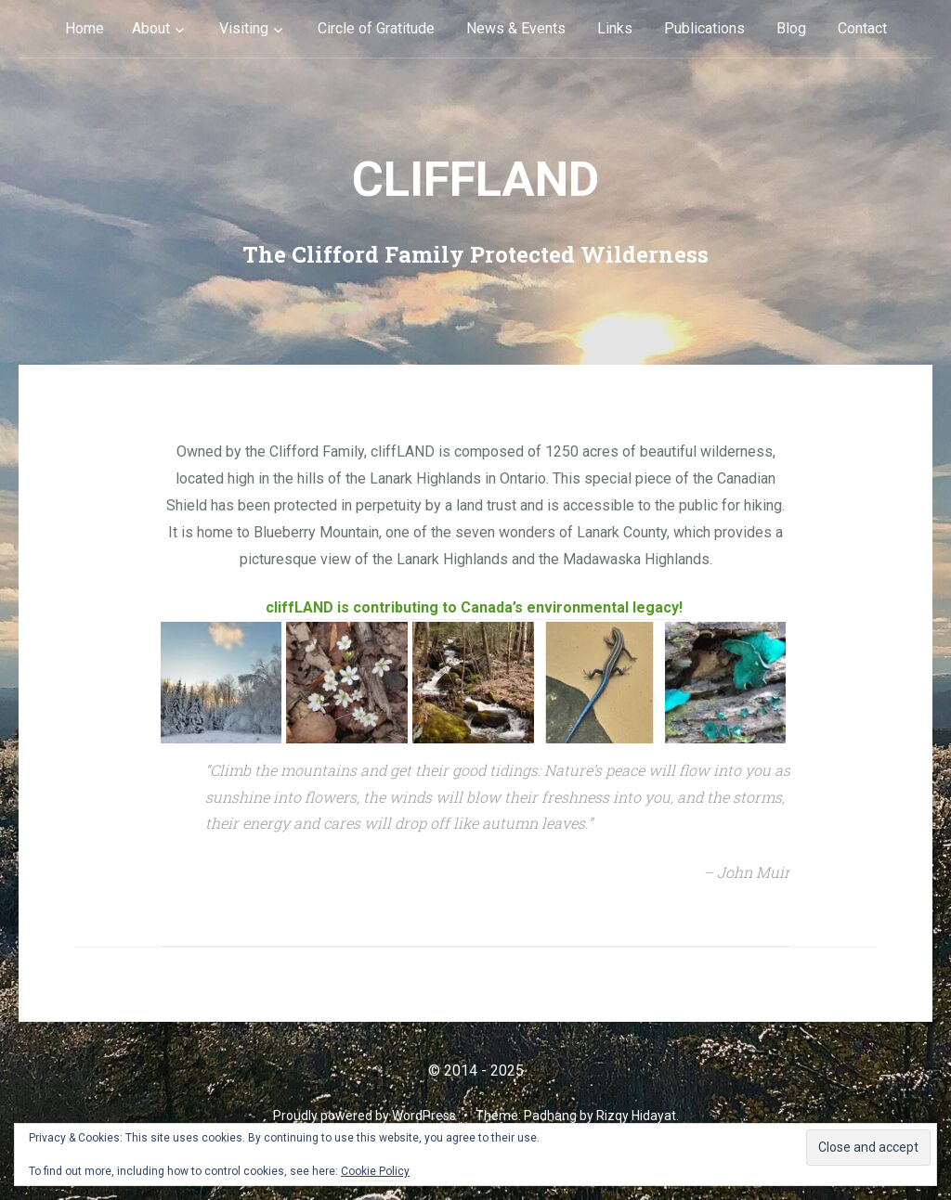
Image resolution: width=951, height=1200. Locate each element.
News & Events (516, 28)
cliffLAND (475, 179)
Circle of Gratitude (376, 28)
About (151, 28)
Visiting (243, 28)
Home (84, 28)
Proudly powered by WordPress (364, 1115)
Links (614, 28)
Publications (704, 28)
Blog (791, 28)
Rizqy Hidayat (636, 1115)
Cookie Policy (375, 1171)
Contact (862, 28)
